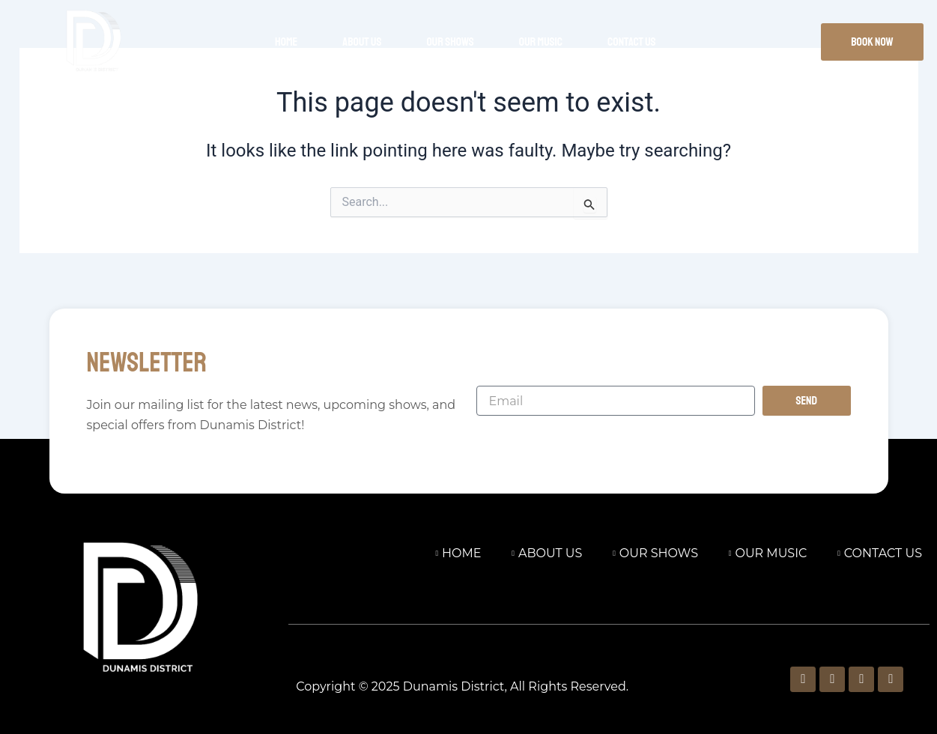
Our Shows (449, 41)
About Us (361, 41)
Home (286, 41)
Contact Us (631, 41)
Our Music (540, 41)
